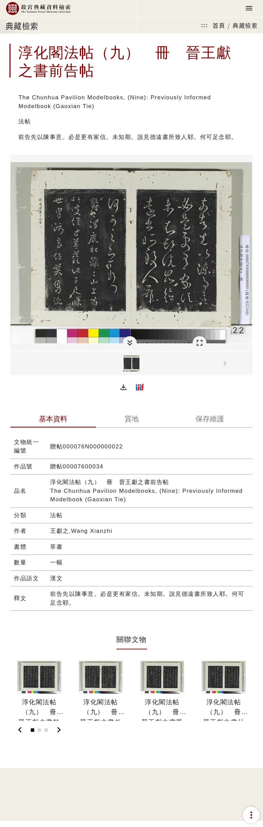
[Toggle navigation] (249, 8)
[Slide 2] (39, 730)
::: (204, 25)
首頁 (219, 25)
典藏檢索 (245, 25)
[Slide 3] (46, 730)
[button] (123, 387)
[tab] (53, 419)
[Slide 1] (32, 730)
